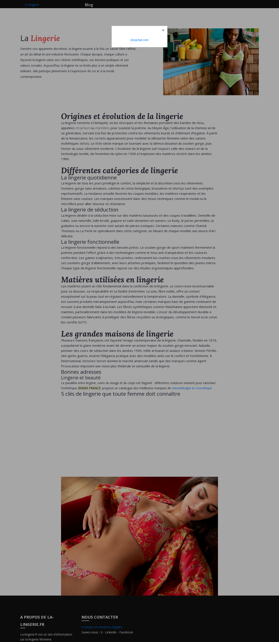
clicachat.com (139, 40)
